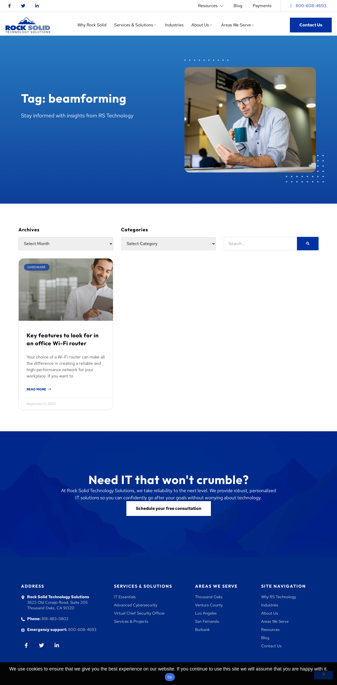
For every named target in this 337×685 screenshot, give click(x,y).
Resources (210, 6)
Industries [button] (174, 25)
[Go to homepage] (27, 25)
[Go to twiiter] (41, 645)
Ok (169, 677)
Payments (262, 5)
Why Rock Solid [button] (91, 25)
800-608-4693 (311, 5)
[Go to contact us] (168, 508)
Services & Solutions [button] (135, 25)
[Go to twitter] (23, 6)
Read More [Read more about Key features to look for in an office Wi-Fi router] (37, 389)
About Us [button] (201, 25)
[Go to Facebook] (9, 6)
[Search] (308, 243)
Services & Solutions (143, 586)
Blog (238, 5)
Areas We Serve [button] (237, 25)
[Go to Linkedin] (37, 6)
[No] (323, 675)
